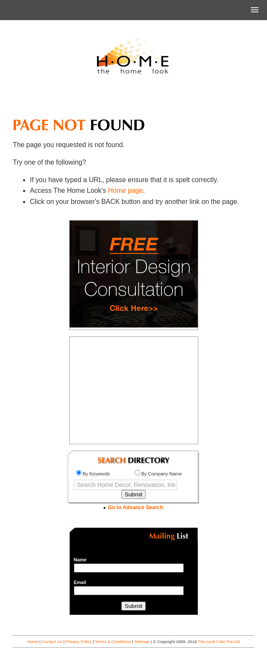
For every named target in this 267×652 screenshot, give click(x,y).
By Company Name (158, 473)
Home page (125, 190)
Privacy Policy (79, 641)
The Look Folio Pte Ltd (219, 641)
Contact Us (52, 641)
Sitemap (142, 641)
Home (32, 641)
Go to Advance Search (133, 507)
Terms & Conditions (113, 641)
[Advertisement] (134, 100)
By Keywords (93, 473)
